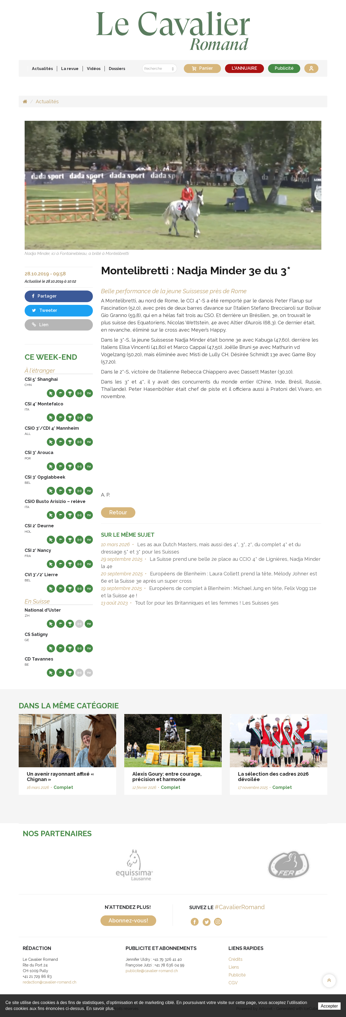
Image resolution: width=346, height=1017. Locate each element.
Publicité (284, 68)
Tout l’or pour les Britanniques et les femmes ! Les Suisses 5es (206, 603)
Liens (234, 967)
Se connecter (311, 68)
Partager (44, 296)
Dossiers (117, 68)
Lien (40, 324)
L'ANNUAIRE (244, 68)
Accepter (329, 1006)
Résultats (70, 393)
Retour (118, 512)
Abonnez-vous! (128, 920)
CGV (233, 982)
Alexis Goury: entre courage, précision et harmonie (167, 776)
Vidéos (93, 68)
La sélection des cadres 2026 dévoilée (273, 776)
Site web (51, 393)
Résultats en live (79, 393)
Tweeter (44, 310)
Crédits (236, 959)
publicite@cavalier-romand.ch (152, 971)
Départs (60, 393)
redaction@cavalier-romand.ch (49, 982)
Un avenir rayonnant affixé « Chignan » (60, 776)
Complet (63, 787)
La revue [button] (70, 68)
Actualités (42, 68)
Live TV (89, 393)
